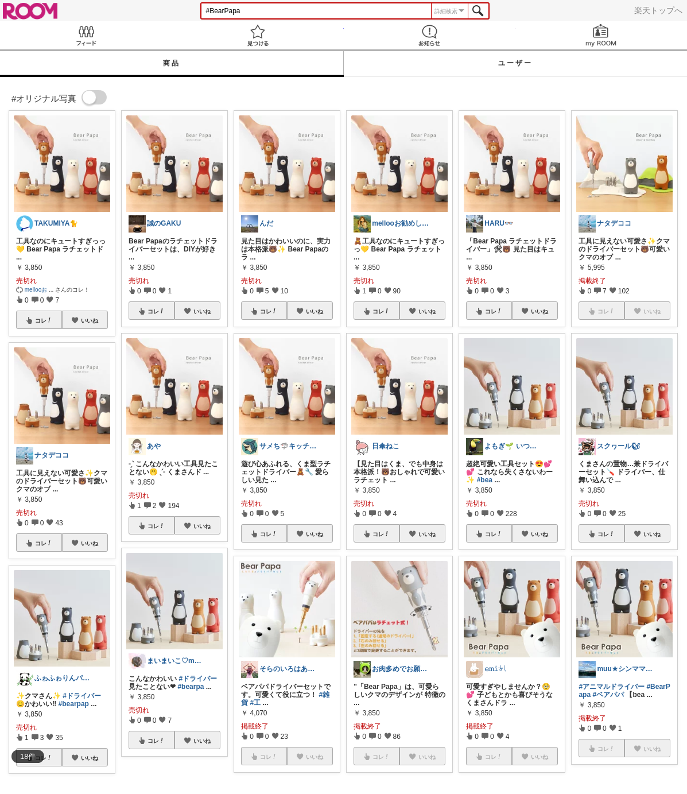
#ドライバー (82, 696)
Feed (86, 35)
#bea (484, 480)
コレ (43, 320)
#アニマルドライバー (612, 687)
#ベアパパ (608, 695)
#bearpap (74, 704)
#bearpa (190, 687)
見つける (257, 35)
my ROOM (601, 35)
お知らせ (429, 35)
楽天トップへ (658, 10)
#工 (255, 703)
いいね (89, 320)
